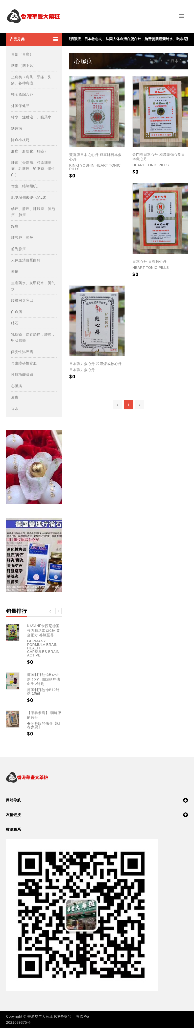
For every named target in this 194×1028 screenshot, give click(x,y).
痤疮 (14, 272)
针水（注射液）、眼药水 (31, 117)
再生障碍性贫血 (24, 363)
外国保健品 (20, 106)
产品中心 (174, 61)
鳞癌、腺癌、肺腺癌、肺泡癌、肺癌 (33, 212)
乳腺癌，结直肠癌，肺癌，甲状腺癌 (33, 337)
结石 (14, 323)
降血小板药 (20, 140)
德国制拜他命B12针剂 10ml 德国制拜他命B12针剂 (43, 679)
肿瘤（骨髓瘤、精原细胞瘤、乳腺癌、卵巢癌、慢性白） (33, 169)
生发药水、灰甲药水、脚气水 (33, 286)
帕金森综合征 (22, 94)
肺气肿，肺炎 (22, 237)
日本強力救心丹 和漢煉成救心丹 (95, 364)
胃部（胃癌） (22, 54)
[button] (34, 39)
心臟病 (16, 386)
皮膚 (14, 397)
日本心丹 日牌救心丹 (149, 261)
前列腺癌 (18, 249)
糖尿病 (16, 128)
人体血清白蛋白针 (25, 260)
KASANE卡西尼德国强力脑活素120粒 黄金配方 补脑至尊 (43, 630)
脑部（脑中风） (24, 66)
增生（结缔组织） (25, 186)
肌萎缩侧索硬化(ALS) (28, 197)
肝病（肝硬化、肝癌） (29, 151)
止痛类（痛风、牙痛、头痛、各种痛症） (31, 80)
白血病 (16, 312)
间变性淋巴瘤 (22, 352)
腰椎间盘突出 (22, 300)
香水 (14, 409)
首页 (153, 61)
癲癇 (14, 226)
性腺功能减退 (22, 375)
